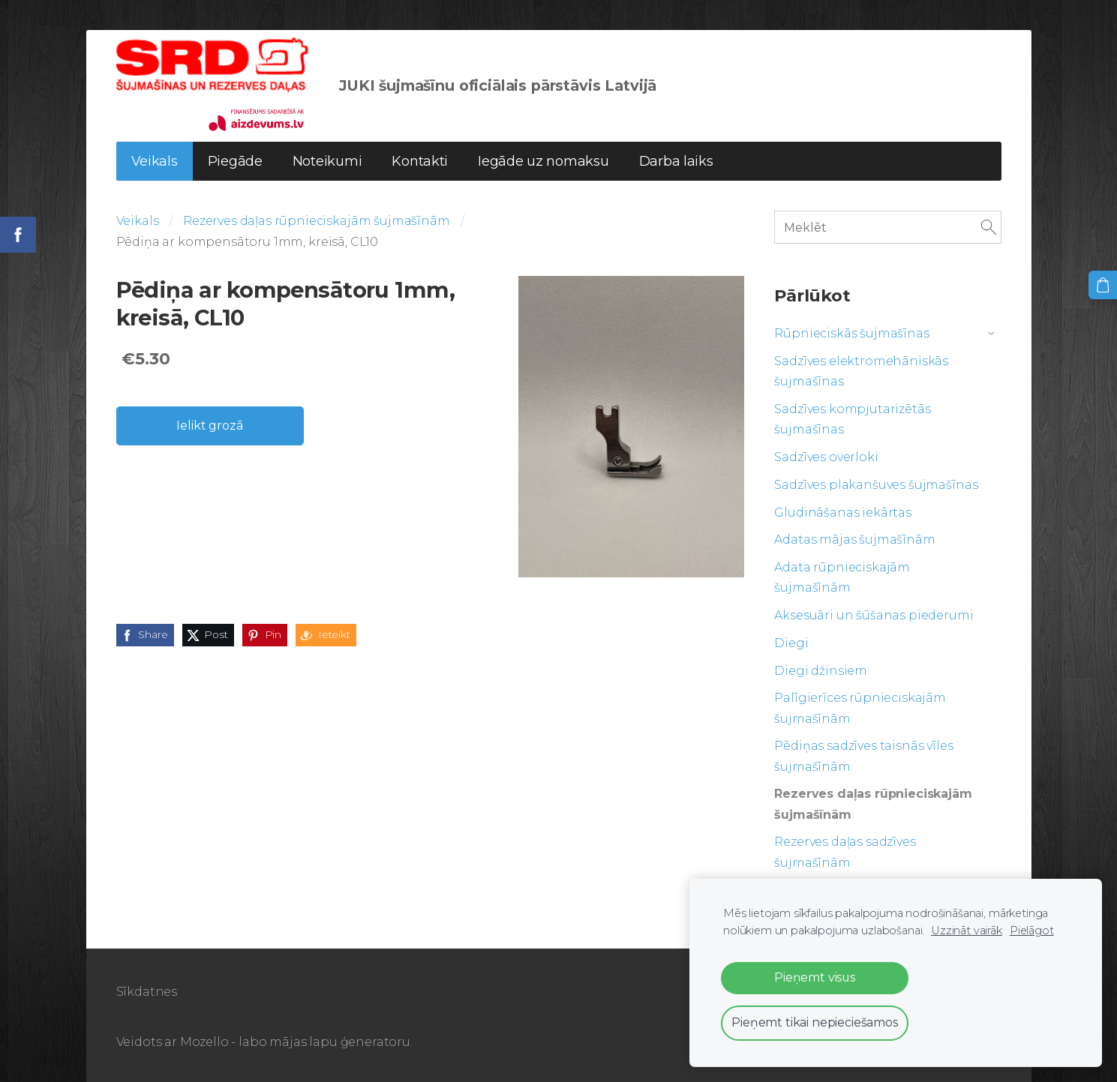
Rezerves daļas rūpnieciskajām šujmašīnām (316, 221)
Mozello (204, 1042)
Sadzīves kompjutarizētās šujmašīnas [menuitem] (852, 419)
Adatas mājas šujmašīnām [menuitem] (854, 539)
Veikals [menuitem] (154, 161)
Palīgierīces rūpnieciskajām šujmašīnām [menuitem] (860, 708)
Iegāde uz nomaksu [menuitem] (543, 161)
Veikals (137, 221)
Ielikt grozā (209, 425)
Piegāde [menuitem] (235, 161)
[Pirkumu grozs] (1102, 285)
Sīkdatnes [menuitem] (147, 992)
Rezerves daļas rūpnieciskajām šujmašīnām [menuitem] (872, 804)
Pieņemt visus (814, 977)
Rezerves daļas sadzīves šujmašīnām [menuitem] (844, 852)
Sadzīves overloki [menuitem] (826, 457)
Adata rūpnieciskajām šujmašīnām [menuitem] (842, 577)
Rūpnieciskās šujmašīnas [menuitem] (851, 333)
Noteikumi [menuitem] (327, 161)
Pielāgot (1032, 930)
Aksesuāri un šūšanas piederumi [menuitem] (873, 615)
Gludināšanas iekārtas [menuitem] (842, 512)
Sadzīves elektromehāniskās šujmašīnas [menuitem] (861, 371)
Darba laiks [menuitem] (676, 161)
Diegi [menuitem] (791, 643)
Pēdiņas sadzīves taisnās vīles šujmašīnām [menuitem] (863, 756)
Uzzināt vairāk (966, 930)
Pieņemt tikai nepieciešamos (814, 1022)
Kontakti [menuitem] (420, 161)
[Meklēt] (887, 227)
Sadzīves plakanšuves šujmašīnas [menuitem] (875, 485)
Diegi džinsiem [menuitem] (820, 671)
